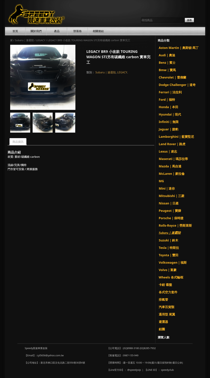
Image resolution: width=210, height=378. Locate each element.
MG (161, 181)
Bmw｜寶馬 (167, 70)
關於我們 (36, 31)
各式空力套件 (168, 292)
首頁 (15, 31)
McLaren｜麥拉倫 (171, 174)
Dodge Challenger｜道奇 (177, 85)
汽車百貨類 (166, 307)
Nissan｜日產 (169, 203)
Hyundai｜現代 (170, 114)
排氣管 (163, 299)
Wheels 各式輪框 (171, 277)
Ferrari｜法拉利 (170, 92)
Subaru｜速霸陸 (24, 40)
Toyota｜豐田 (168, 255)
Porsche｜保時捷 (171, 218)
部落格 (77, 31)
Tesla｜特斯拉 (169, 248)
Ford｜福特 (167, 99)
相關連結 (98, 31)
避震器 (163, 322)
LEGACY (40, 40)
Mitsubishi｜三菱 (171, 196)
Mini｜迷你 (167, 188)
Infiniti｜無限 (169, 122)
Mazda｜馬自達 (170, 166)
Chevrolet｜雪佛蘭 (172, 77)
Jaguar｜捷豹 (168, 129)
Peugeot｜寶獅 (170, 211)
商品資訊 (17, 142)
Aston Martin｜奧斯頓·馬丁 (179, 48)
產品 (57, 31)
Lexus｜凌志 (168, 151)
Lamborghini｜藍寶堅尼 (176, 136)
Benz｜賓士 (167, 62)
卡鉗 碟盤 (165, 285)
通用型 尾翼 (167, 314)
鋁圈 (162, 329)
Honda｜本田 (168, 107)
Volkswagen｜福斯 (173, 262)
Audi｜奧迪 (167, 55)
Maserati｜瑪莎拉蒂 (173, 159)
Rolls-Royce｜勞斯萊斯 (175, 225)
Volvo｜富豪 (168, 270)
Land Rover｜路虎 (172, 144)
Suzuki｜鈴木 (168, 240)
